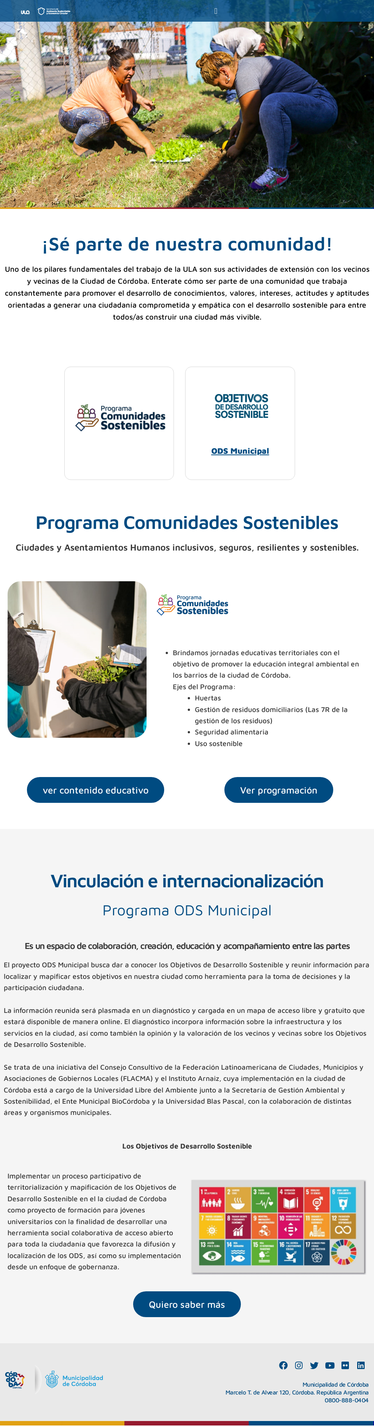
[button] (215, 11)
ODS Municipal (240, 451)
